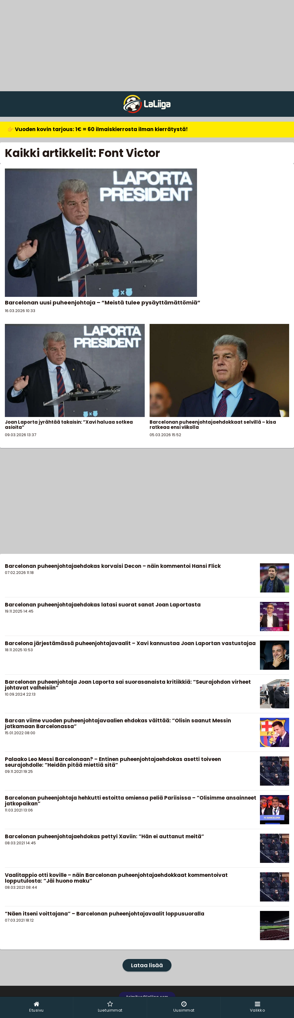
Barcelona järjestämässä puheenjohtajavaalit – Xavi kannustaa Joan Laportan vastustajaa (130, 643)
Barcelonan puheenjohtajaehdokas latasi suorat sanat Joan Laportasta (103, 604)
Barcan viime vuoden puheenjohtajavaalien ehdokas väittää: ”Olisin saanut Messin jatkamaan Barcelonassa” (118, 723)
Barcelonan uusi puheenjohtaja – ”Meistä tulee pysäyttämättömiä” (102, 302)
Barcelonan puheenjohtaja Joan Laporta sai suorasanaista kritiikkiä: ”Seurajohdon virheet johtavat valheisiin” (128, 684)
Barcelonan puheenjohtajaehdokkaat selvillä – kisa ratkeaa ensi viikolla (213, 424)
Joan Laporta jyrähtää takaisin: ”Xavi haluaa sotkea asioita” (69, 424)
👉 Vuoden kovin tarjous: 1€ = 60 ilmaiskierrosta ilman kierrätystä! (97, 129)
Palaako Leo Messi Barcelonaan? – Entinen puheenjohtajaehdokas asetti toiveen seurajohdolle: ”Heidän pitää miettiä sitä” (113, 762)
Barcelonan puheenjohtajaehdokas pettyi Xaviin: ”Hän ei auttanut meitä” (104, 836)
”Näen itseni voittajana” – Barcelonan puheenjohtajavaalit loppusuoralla (104, 913)
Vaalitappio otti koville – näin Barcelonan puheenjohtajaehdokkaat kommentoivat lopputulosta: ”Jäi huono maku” (116, 877)
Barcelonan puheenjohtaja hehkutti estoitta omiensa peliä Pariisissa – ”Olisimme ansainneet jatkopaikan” (130, 800)
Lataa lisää (147, 965)
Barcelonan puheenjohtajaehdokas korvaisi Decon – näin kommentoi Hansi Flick (113, 566)
